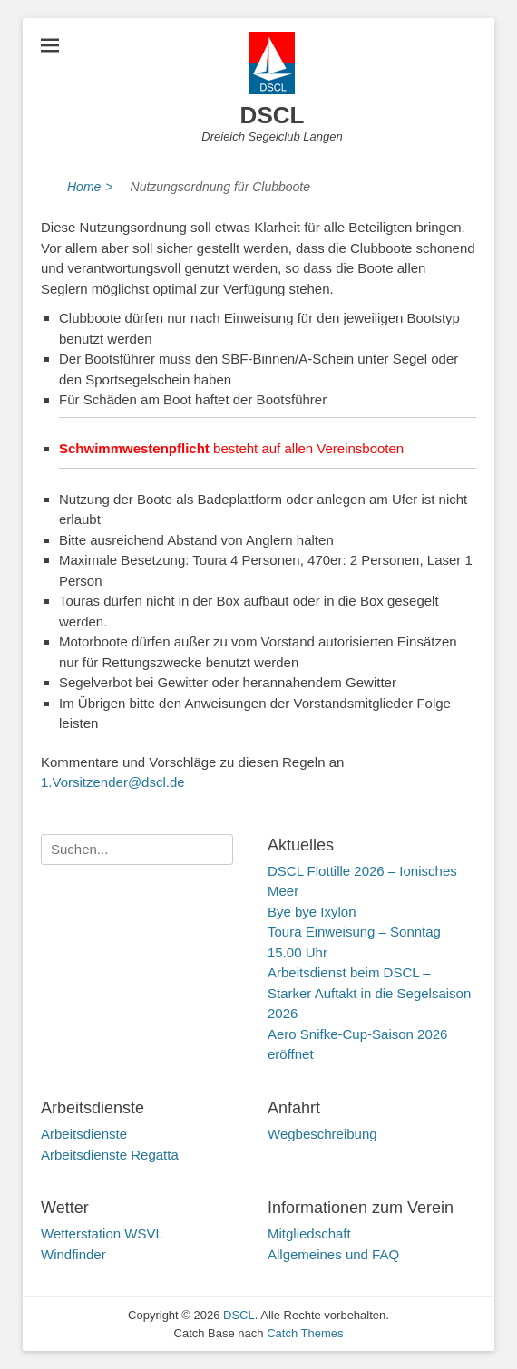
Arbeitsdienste (84, 1133)
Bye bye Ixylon (312, 911)
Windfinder (73, 1254)
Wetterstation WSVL (102, 1233)
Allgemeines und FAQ (333, 1254)
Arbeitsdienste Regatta (110, 1154)
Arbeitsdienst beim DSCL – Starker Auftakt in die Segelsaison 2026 (369, 993)
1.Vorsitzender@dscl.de (113, 782)
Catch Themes (305, 1333)
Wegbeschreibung (322, 1133)
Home (90, 187)
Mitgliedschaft (309, 1233)
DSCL (272, 115)
